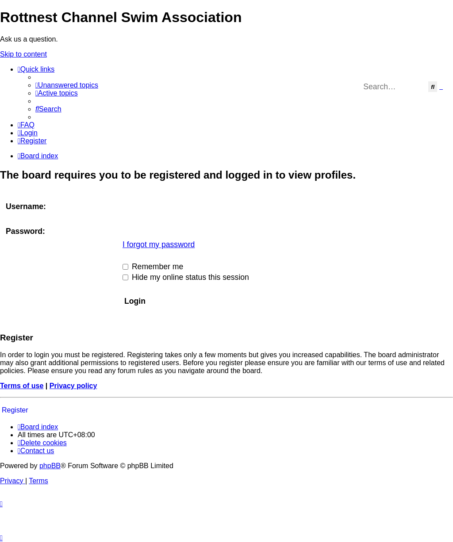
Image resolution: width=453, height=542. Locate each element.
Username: (26, 206)
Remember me (153, 266)
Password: (25, 231)
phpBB (50, 465)
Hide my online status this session (186, 277)
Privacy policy (73, 385)
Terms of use (21, 385)
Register (15, 410)
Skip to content (23, 54)
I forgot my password (159, 244)
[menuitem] (66, 85)
